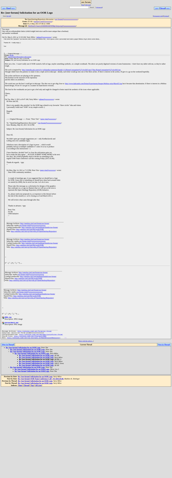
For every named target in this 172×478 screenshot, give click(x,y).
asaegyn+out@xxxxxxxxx (43, 21)
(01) (65, 340)
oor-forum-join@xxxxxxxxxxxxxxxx (32, 225)
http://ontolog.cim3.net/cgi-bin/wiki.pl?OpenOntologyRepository (34, 231)
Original (166, 16)
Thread (162, 8)
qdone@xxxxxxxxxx (44, 37)
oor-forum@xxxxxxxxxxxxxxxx (66, 19)
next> (13, 8)
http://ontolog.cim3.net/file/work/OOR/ (30, 229)
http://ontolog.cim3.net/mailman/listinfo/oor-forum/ (40, 227)
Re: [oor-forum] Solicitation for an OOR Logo (23, 350)
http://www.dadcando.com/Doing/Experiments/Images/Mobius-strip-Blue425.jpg (93, 84)
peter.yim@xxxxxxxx (48, 119)
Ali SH (11, 55)
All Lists (87, 5)
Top (83, 5)
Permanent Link (158, 16)
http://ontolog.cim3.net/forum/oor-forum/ (34, 223)
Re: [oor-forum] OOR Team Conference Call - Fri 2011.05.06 (41, 382)
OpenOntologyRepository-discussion (19, 57)
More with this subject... (86, 344)
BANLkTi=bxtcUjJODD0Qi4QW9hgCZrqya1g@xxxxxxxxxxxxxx (52, 26)
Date (8, 8)
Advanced (99, 7)
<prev (4, 8)
